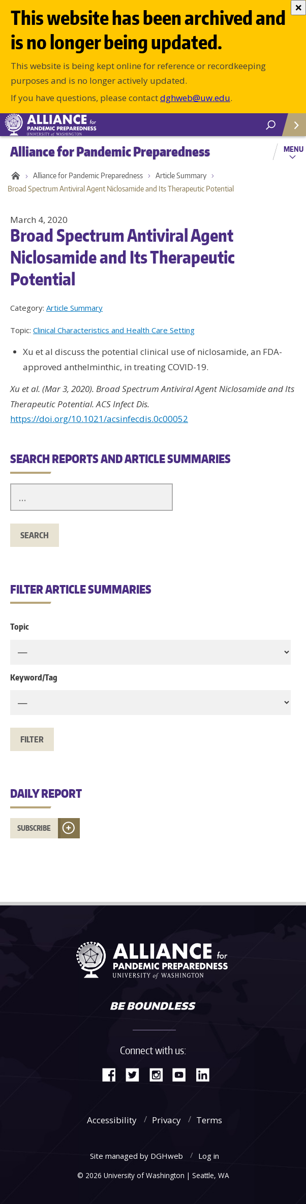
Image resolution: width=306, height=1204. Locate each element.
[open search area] (271, 125)
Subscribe (34, 828)
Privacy (166, 1120)
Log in (208, 1156)
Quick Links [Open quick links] (290, 128)
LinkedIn (206, 1073)
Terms (209, 1120)
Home (14, 175)
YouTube (183, 1073)
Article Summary (181, 175)
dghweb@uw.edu (195, 98)
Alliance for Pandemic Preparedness (88, 175)
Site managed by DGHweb (136, 1156)
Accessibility (112, 1120)
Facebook (113, 1073)
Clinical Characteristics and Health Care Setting (114, 330)
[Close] (298, 7)
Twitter (136, 1073)
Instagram (159, 1073)
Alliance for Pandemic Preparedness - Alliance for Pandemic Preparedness (76, 125)
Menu (293, 148)
